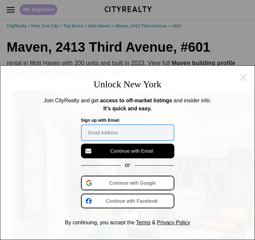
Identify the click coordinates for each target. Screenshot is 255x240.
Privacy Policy (173, 222)
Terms (143, 222)
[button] (128, 183)
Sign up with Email (100, 120)
